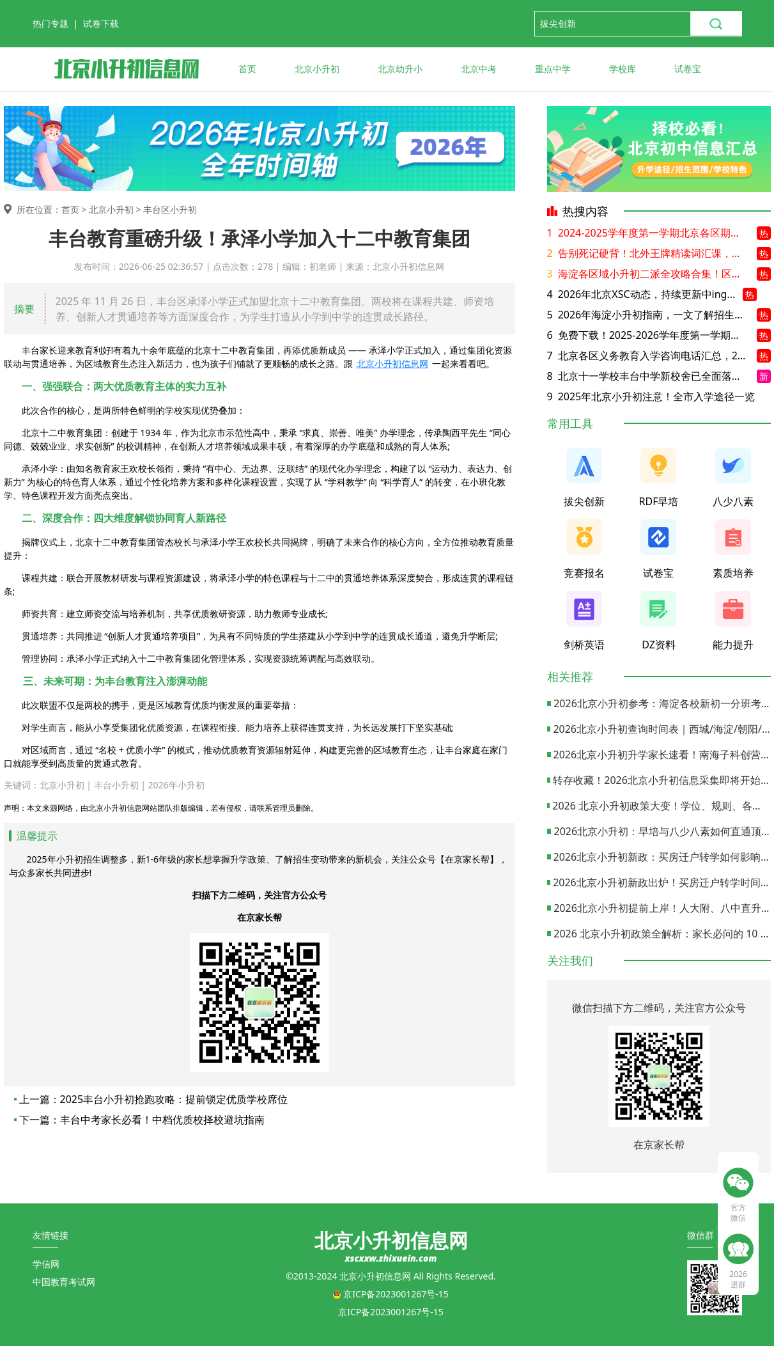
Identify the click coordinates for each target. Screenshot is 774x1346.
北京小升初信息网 (392, 363)
